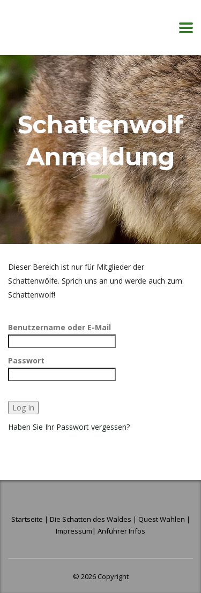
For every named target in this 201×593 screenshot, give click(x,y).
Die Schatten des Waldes (90, 519)
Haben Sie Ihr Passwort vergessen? (69, 427)
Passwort (26, 360)
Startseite (27, 519)
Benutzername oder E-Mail (59, 327)
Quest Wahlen (161, 519)
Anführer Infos (121, 531)
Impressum (74, 531)
